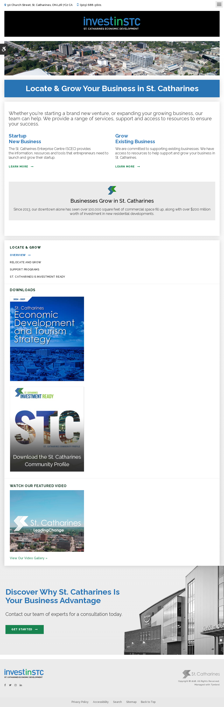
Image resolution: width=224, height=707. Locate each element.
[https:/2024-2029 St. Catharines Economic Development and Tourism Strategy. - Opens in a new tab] (47, 380)
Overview (18, 255)
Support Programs (24, 269)
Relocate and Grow (25, 262)
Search (117, 702)
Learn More (18, 166)
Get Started (21, 629)
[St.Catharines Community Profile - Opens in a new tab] (47, 470)
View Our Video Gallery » (28, 558)
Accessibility (101, 702)
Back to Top (148, 702)
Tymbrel (215, 684)
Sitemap (131, 702)
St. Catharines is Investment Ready (37, 276)
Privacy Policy (80, 702)
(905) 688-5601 (91, 5)
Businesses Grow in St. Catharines (112, 201)
